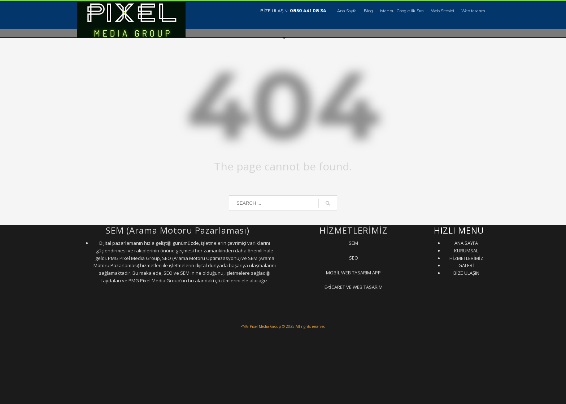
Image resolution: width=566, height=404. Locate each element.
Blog (368, 10)
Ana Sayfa (347, 10)
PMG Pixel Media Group (260, 326)
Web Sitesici (442, 10)
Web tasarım (473, 10)
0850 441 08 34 (308, 10)
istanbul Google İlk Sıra (402, 10)
